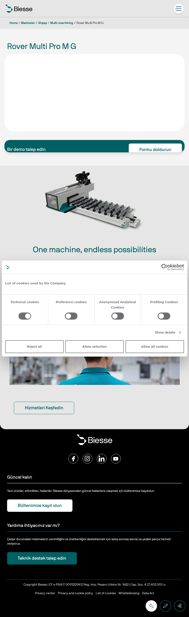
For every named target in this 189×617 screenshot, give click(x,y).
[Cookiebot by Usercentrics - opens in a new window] (164, 267)
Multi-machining (61, 23)
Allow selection (94, 346)
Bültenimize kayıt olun (40, 505)
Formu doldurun (155, 149)
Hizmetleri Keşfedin (44, 408)
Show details (165, 332)
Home (14, 23)
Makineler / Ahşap (34, 23)
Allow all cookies (154, 346)
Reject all (34, 346)
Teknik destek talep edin (42, 558)
